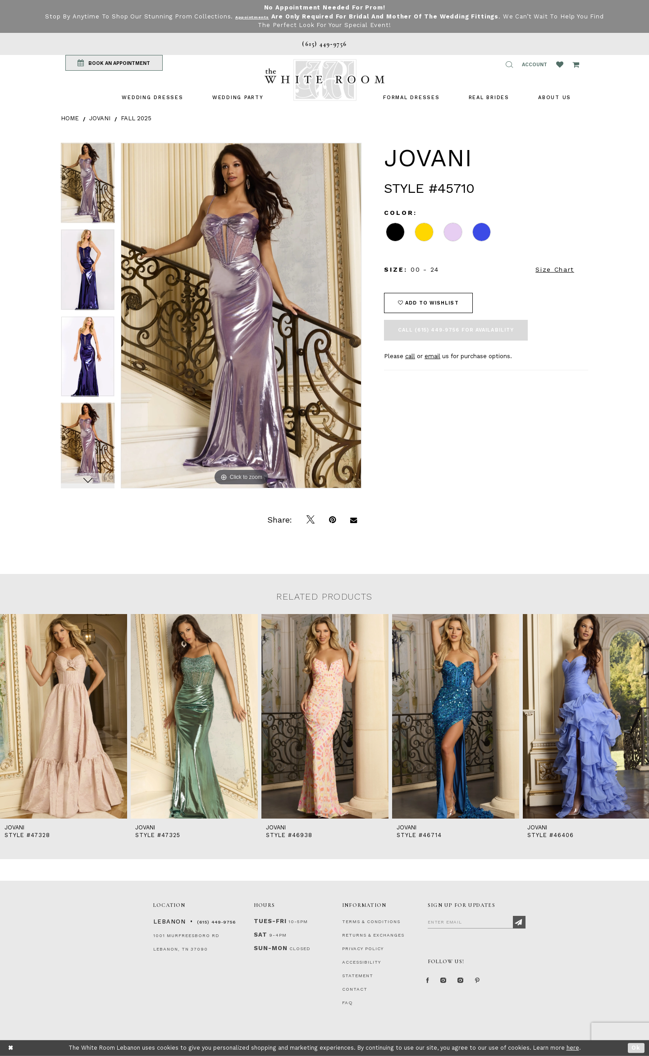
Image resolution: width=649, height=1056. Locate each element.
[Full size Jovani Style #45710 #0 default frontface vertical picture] (241, 315)
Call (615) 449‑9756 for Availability (456, 330)
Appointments (259, 16)
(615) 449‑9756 (216, 921)
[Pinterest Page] (497, 984)
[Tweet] (310, 520)
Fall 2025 (136, 118)
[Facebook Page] (430, 984)
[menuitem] (152, 97)
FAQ (347, 1002)
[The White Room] (324, 80)
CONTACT (354, 989)
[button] (509, 64)
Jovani (99, 118)
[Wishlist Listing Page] (560, 64)
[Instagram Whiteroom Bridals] (475, 984)
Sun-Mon (271, 948)
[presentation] (63, 716)
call (410, 356)
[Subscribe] (519, 922)
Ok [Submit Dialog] (636, 1047)
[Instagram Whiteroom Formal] (451, 984)
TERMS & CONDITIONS (371, 921)
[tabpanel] (87, 186)
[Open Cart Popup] (576, 64)
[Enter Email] (477, 922)
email (432, 356)
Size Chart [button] (554, 269)
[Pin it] (332, 519)
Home (70, 118)
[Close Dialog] (11, 1048)
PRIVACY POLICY (363, 948)
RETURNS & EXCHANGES (373, 935)
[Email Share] (353, 519)
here (573, 1047)
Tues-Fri (270, 921)
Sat (260, 934)
